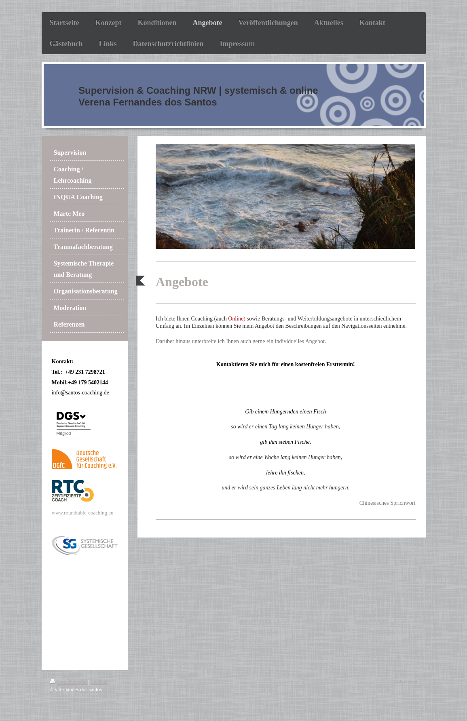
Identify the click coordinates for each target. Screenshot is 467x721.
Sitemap (99, 682)
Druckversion (69, 682)
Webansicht (405, 682)
